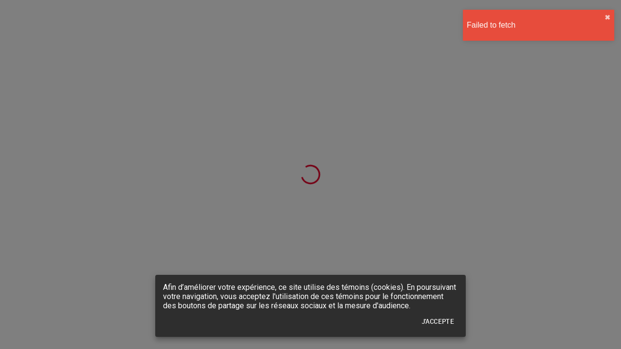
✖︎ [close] (605, 17)
